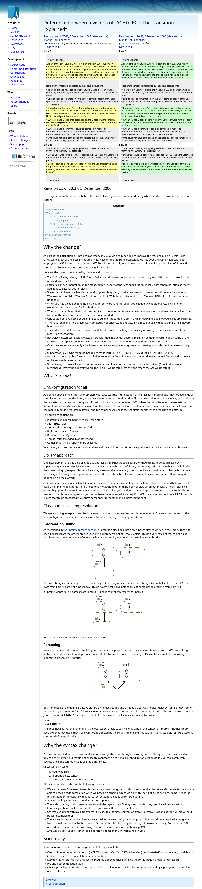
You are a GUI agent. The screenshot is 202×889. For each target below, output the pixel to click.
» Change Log (16, 76)
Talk (55, 40)
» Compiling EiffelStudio (22, 69)
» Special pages (17, 144)
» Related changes (19, 140)
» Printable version (19, 148)
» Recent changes (18, 101)
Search (11, 113)
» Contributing (16, 72)
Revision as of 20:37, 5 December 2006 (142, 36)
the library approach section (79, 530)
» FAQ (11, 47)
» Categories (15, 40)
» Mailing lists (16, 51)
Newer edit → (127, 47)
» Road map (15, 80)
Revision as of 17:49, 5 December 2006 (67, 36)
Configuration (56, 883)
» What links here (18, 136)
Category (50, 880)
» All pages (14, 97)
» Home (13, 28)
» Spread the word (19, 35)
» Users (12, 105)
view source (99, 36)
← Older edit (51, 47)
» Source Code (16, 64)
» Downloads (16, 43)
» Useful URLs (16, 84)
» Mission (13, 31)
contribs (65, 40)
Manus (48, 40)
